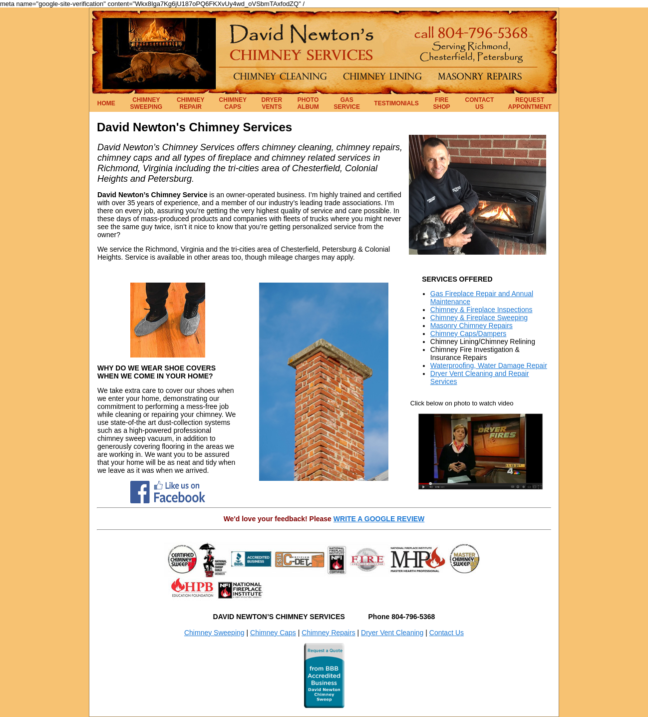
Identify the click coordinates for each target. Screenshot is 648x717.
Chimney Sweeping (214, 633)
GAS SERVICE (347, 103)
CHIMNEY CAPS (233, 103)
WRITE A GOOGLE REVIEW (379, 519)
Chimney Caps (273, 633)
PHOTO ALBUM (308, 103)
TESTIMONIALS (396, 103)
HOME (106, 103)
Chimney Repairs (328, 633)
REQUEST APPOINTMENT (530, 103)
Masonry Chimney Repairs (471, 326)
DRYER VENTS (272, 103)
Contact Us (446, 633)
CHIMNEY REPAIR (190, 103)
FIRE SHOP (441, 103)
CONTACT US (479, 103)
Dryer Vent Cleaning (392, 633)
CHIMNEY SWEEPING (146, 103)
